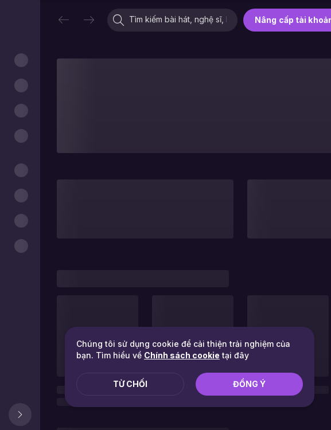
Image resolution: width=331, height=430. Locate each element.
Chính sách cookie (182, 355)
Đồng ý (249, 384)
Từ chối (130, 384)
